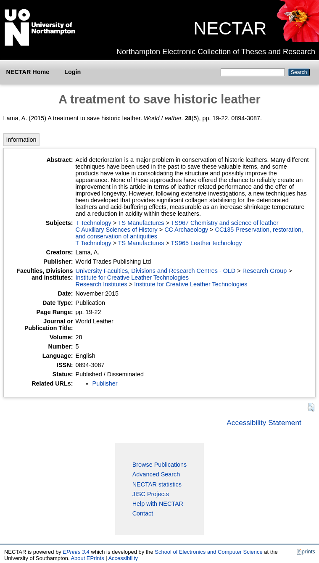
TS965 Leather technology (206, 243)
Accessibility (123, 558)
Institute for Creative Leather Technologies (132, 277)
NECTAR (229, 28)
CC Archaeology (186, 229)
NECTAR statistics (157, 484)
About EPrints (87, 558)
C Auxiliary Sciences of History (117, 229)
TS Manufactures (141, 222)
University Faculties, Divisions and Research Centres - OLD (156, 270)
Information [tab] (21, 139)
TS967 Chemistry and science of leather (225, 222)
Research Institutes (101, 284)
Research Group (265, 270)
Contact (142, 513)
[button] (311, 407)
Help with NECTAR (157, 503)
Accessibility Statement (264, 422)
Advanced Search (156, 474)
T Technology (93, 222)
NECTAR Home (27, 72)
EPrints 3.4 (76, 552)
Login (72, 72)
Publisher (105, 383)
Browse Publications (159, 464)
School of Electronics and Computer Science (208, 552)
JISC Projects (150, 494)
